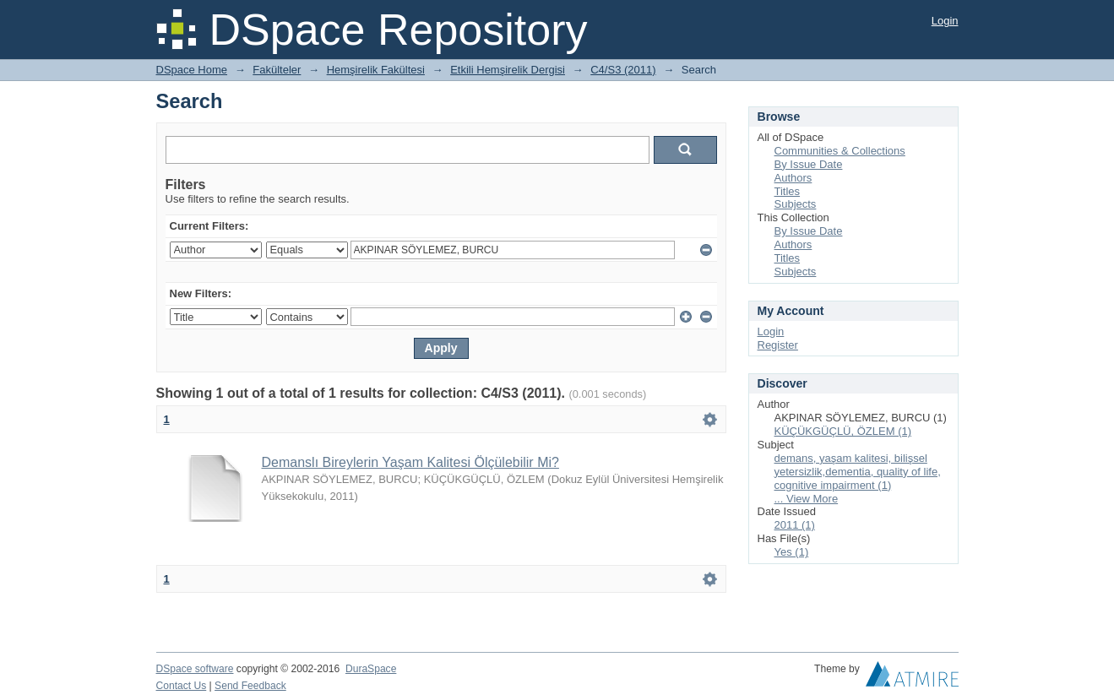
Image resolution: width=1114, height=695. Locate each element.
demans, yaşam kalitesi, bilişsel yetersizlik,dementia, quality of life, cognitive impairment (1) (857, 471)
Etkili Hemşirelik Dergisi (507, 69)
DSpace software (195, 669)
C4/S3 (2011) (622, 69)
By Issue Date (808, 164)
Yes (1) (791, 552)
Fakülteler (277, 69)
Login (945, 20)
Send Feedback (250, 686)
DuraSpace (370, 669)
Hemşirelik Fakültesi (376, 69)
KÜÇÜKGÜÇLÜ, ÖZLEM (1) (843, 431)
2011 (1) (794, 525)
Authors (793, 177)
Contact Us (181, 686)
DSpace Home (192, 69)
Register (778, 345)
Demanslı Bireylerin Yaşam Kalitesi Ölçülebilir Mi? (410, 462)
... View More (806, 498)
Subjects (795, 204)
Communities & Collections (839, 150)
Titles (787, 191)
